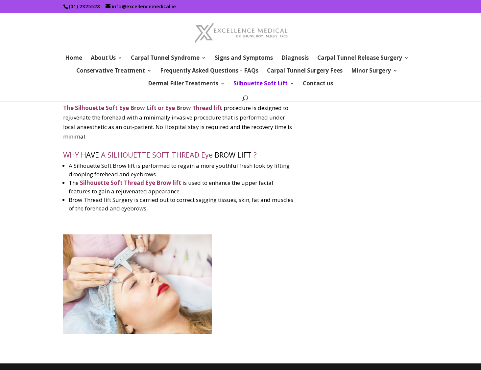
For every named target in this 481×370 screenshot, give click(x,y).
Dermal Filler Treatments (183, 84)
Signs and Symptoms (244, 58)
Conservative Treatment (110, 71)
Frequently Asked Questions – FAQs (209, 71)
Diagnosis (295, 58)
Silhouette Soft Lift (260, 84)
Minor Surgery (371, 71)
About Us (103, 58)
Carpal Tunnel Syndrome (165, 58)
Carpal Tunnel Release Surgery (359, 58)
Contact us (318, 84)
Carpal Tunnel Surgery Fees (305, 71)
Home (73, 58)
